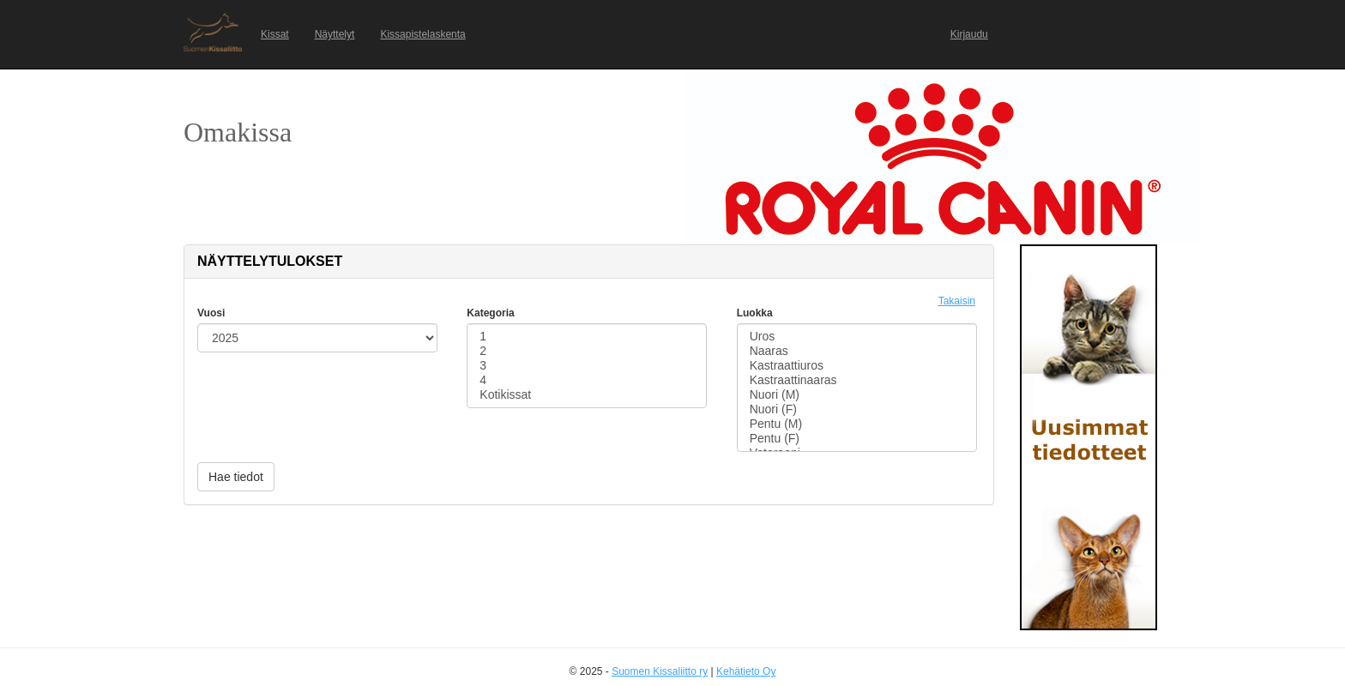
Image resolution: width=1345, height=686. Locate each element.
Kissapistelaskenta (422, 34)
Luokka (755, 313)
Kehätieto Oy (745, 671)
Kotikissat (587, 395)
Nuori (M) (857, 395)
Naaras (857, 351)
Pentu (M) (857, 424)
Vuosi (211, 313)
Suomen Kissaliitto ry (660, 671)
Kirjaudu (969, 34)
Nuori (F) (857, 409)
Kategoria (490, 313)
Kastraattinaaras (857, 380)
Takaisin (956, 301)
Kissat (275, 34)
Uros (857, 336)
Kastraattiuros (857, 365)
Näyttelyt (335, 34)
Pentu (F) (857, 438)
